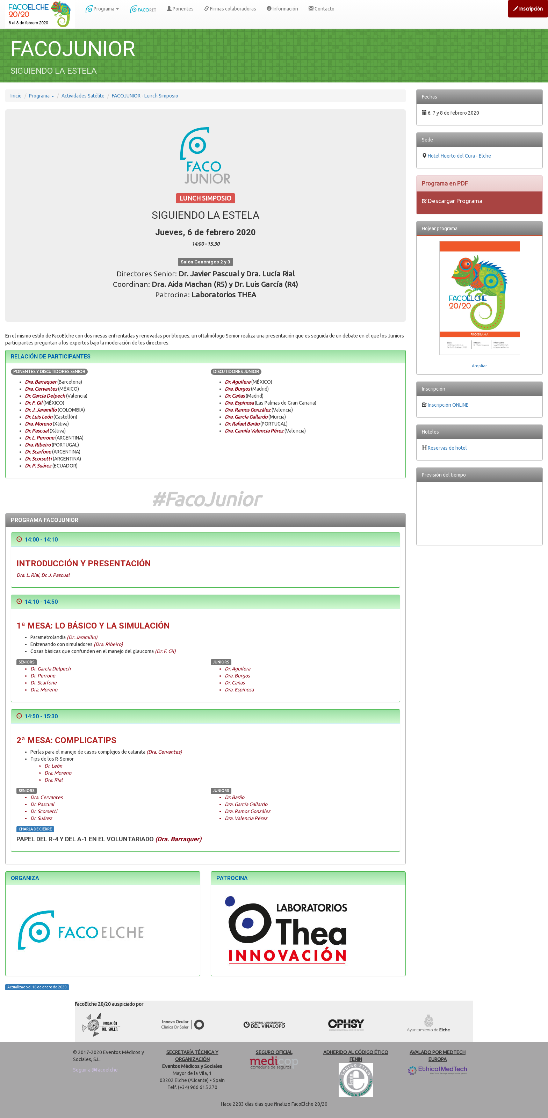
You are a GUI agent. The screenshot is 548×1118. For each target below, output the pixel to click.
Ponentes (180, 9)
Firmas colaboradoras (230, 9)
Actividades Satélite (83, 96)
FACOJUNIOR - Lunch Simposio (145, 96)
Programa (102, 9)
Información (282, 9)
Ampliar (479, 365)
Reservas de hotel (447, 448)
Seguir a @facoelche (95, 1070)
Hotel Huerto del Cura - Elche (459, 156)
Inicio (16, 96)
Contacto (321, 9)
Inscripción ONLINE (448, 405)
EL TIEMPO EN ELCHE (479, 513)
